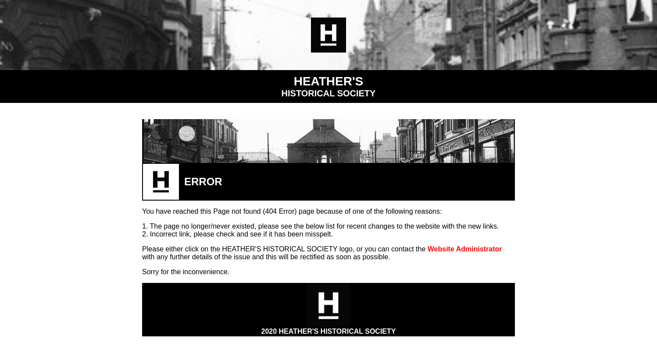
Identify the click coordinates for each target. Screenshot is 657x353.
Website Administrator (465, 249)
